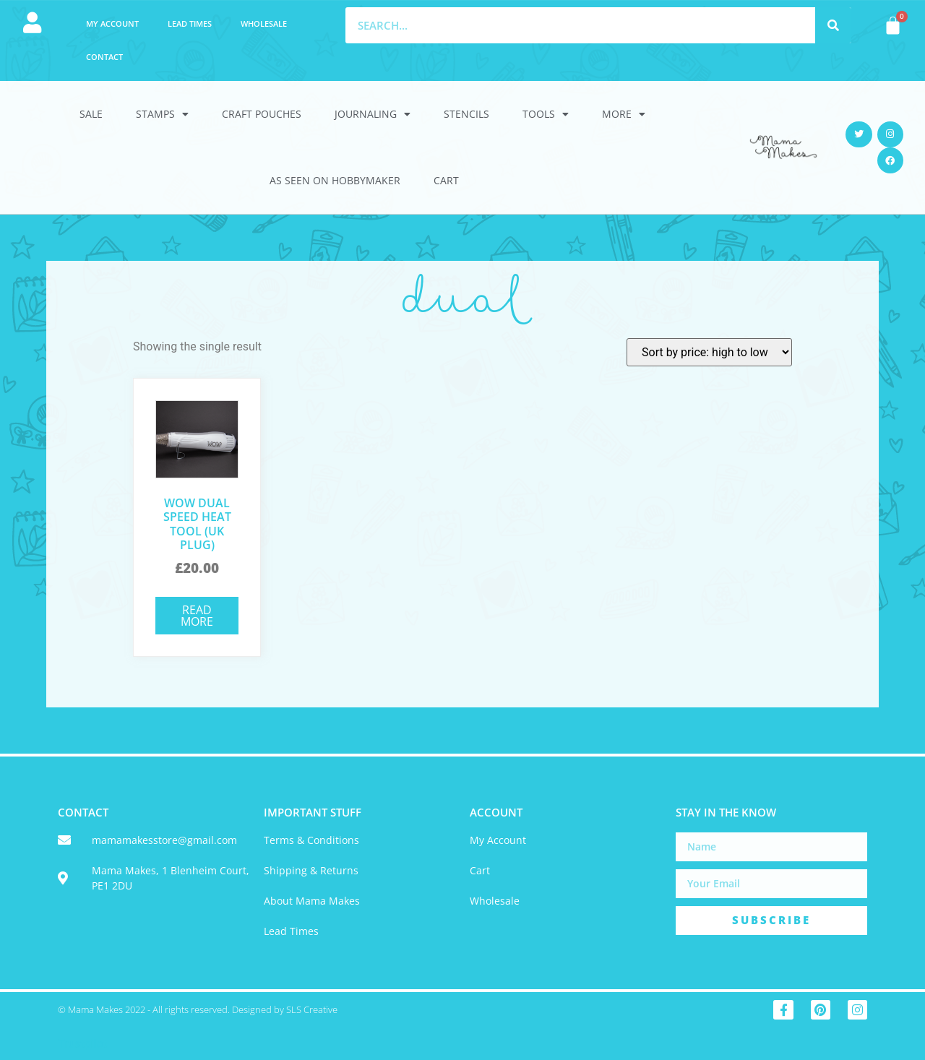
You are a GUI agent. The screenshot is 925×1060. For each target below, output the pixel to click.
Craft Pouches (261, 114)
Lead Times (190, 23)
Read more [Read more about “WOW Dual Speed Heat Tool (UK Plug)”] (197, 615)
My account (112, 23)
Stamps (162, 114)
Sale (91, 114)
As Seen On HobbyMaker (335, 180)
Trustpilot (82, 1044)
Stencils (466, 114)
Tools (545, 114)
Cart (446, 180)
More (623, 114)
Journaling (372, 114)
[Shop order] (709, 352)
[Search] (833, 25)
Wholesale (264, 23)
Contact (104, 56)
